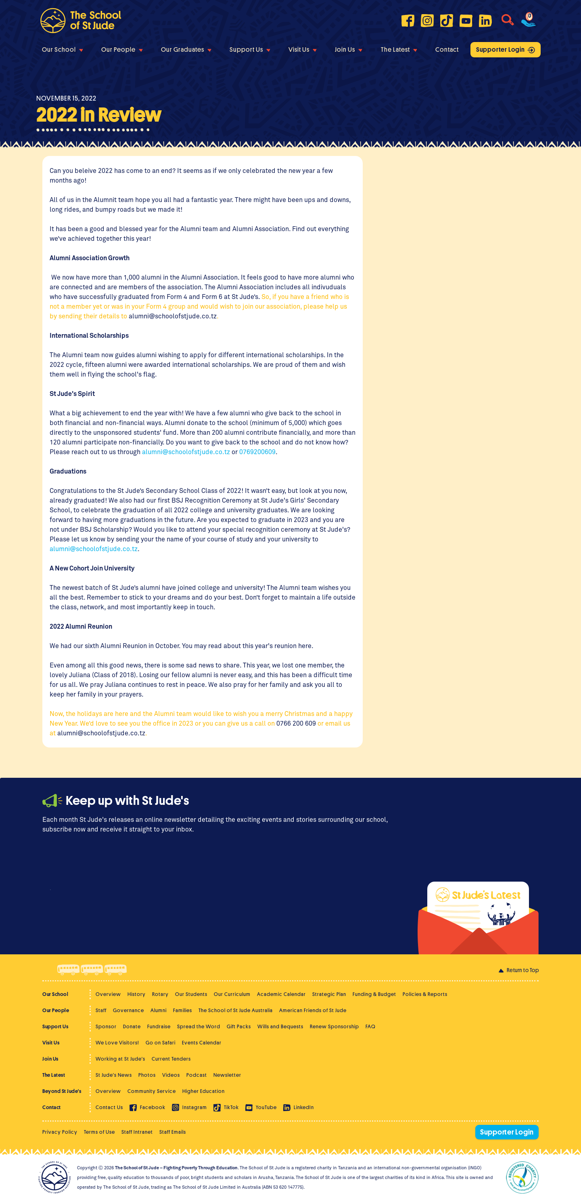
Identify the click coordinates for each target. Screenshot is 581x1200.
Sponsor (106, 1026)
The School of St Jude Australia (236, 1010)
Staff (101, 1010)
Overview (108, 994)
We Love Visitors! (117, 1042)
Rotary (160, 994)
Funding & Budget (374, 994)
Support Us (250, 49)
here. (305, 645)
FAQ (371, 1026)
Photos (147, 1075)
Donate (132, 1026)
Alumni (158, 1010)
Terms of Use (99, 1132)
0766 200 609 (297, 723)
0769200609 (257, 451)
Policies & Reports (425, 994)
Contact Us (109, 1107)
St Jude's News (114, 1075)
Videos (171, 1075)
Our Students (191, 994)
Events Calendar (202, 1042)
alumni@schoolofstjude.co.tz (173, 316)
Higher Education (203, 1091)
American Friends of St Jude (313, 1010)
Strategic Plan (329, 994)
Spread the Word (198, 1026)
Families (182, 1010)
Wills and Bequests (280, 1026)
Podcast (196, 1075)
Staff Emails (172, 1132)
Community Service (151, 1091)
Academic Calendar (281, 994)
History (136, 994)
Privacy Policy (59, 1132)
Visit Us (302, 49)
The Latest (399, 49)
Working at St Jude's (120, 1058)
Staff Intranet (137, 1132)
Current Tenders (171, 1058)
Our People (122, 49)
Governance (128, 1010)
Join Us (348, 49)
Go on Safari (161, 1042)
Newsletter (227, 1075)
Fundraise (159, 1026)
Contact (447, 49)
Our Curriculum (232, 994)
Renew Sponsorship (334, 1026)
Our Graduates (186, 49)
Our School (62, 49)
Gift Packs (239, 1026)
